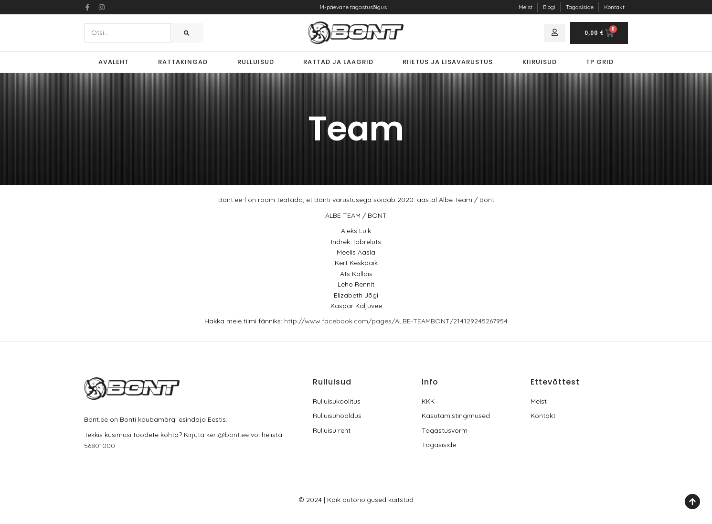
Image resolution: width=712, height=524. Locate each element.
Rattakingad (183, 61)
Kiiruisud (539, 61)
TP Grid (600, 61)
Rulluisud (255, 61)
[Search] (186, 33)
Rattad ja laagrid (338, 61)
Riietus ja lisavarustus (448, 61)
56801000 (99, 445)
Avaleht (113, 61)
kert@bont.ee (227, 434)
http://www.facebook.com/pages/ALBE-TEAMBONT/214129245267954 (396, 321)
